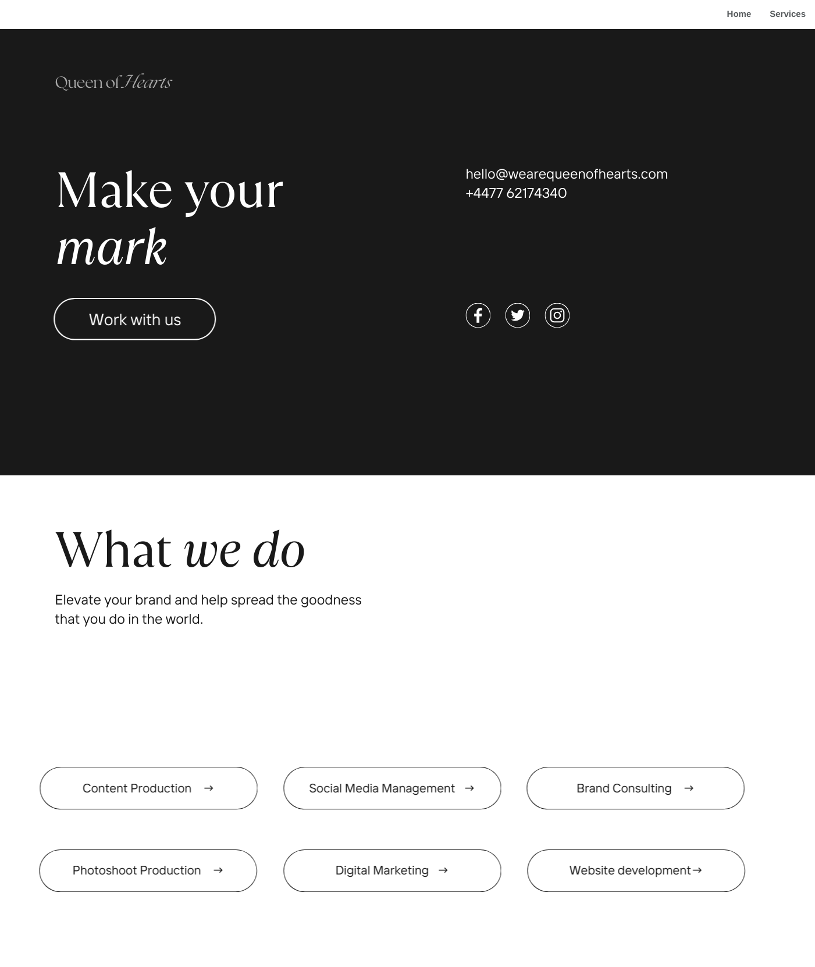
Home (739, 14)
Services (788, 14)
